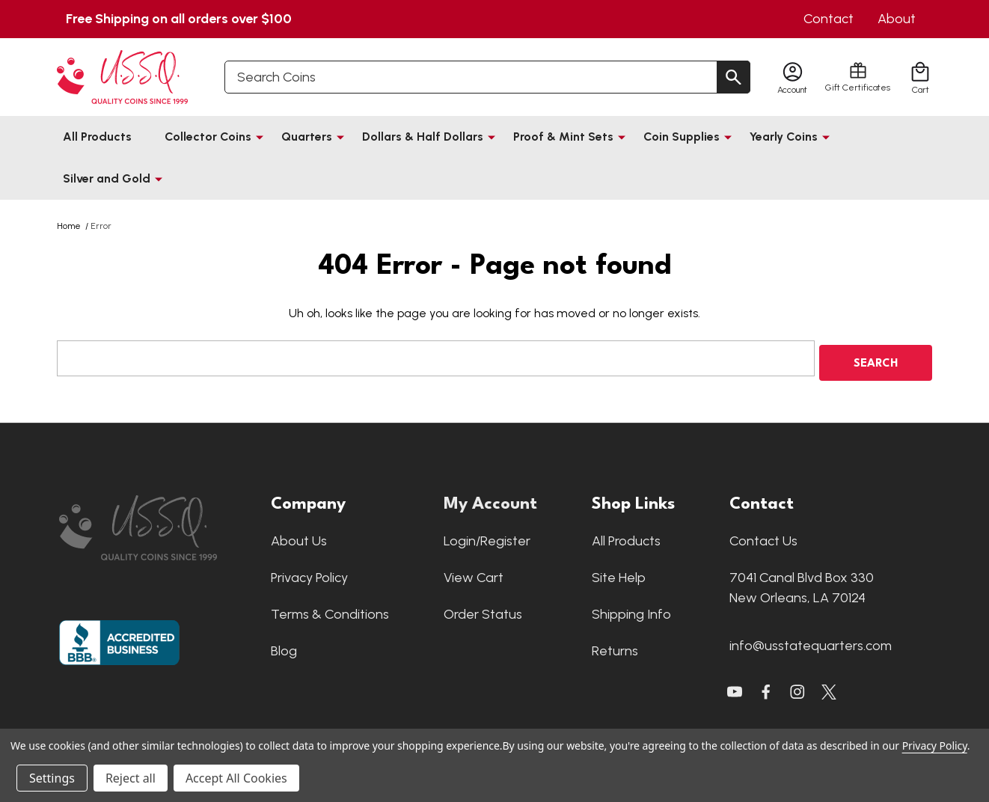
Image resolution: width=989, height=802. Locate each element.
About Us (299, 536)
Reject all (130, 778)
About (897, 18)
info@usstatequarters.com (810, 641)
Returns (615, 646)
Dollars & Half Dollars (422, 136)
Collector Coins (208, 136)
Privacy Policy (309, 573)
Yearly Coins (784, 136)
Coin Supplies (681, 136)
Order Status (483, 610)
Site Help (619, 573)
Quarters (306, 136)
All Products (97, 136)
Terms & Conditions (330, 610)
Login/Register (487, 536)
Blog (284, 646)
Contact (828, 18)
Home (69, 226)
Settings (52, 778)
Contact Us (763, 536)
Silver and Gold (106, 178)
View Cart (473, 573)
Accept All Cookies (236, 778)
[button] (157, 523)
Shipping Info (631, 610)
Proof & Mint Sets (563, 136)
